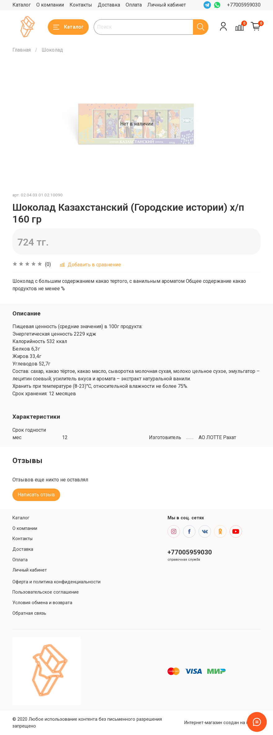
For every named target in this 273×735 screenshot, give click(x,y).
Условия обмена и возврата (42, 602)
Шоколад (52, 50)
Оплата (134, 5)
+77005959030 (244, 5)
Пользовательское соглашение (45, 592)
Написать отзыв (36, 495)
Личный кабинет (166, 5)
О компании (50, 5)
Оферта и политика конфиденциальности (56, 582)
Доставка (109, 5)
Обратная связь (29, 613)
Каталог (21, 5)
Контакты (80, 5)
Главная (21, 50)
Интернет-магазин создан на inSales (222, 722)
